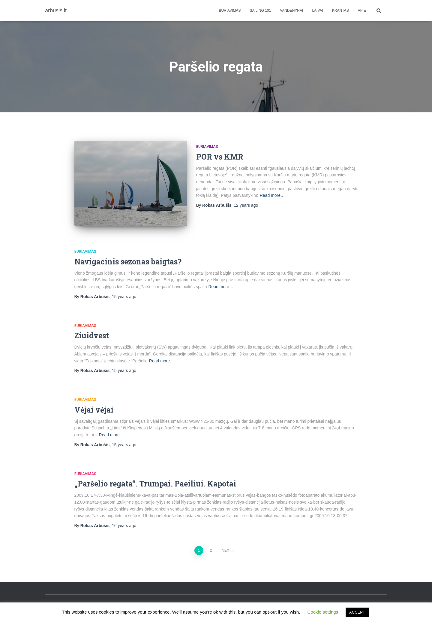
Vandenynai (291, 10)
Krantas (340, 10)
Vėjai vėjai (93, 410)
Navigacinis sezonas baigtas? (128, 262)
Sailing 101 (260, 10)
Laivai (317, 10)
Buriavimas (230, 10)
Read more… (272, 195)
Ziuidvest (91, 335)
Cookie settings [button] (323, 611)
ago (246, 205)
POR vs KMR (219, 157)
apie (362, 10)
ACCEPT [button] (357, 612)
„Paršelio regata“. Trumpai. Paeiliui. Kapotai (155, 484)
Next (226, 550)
